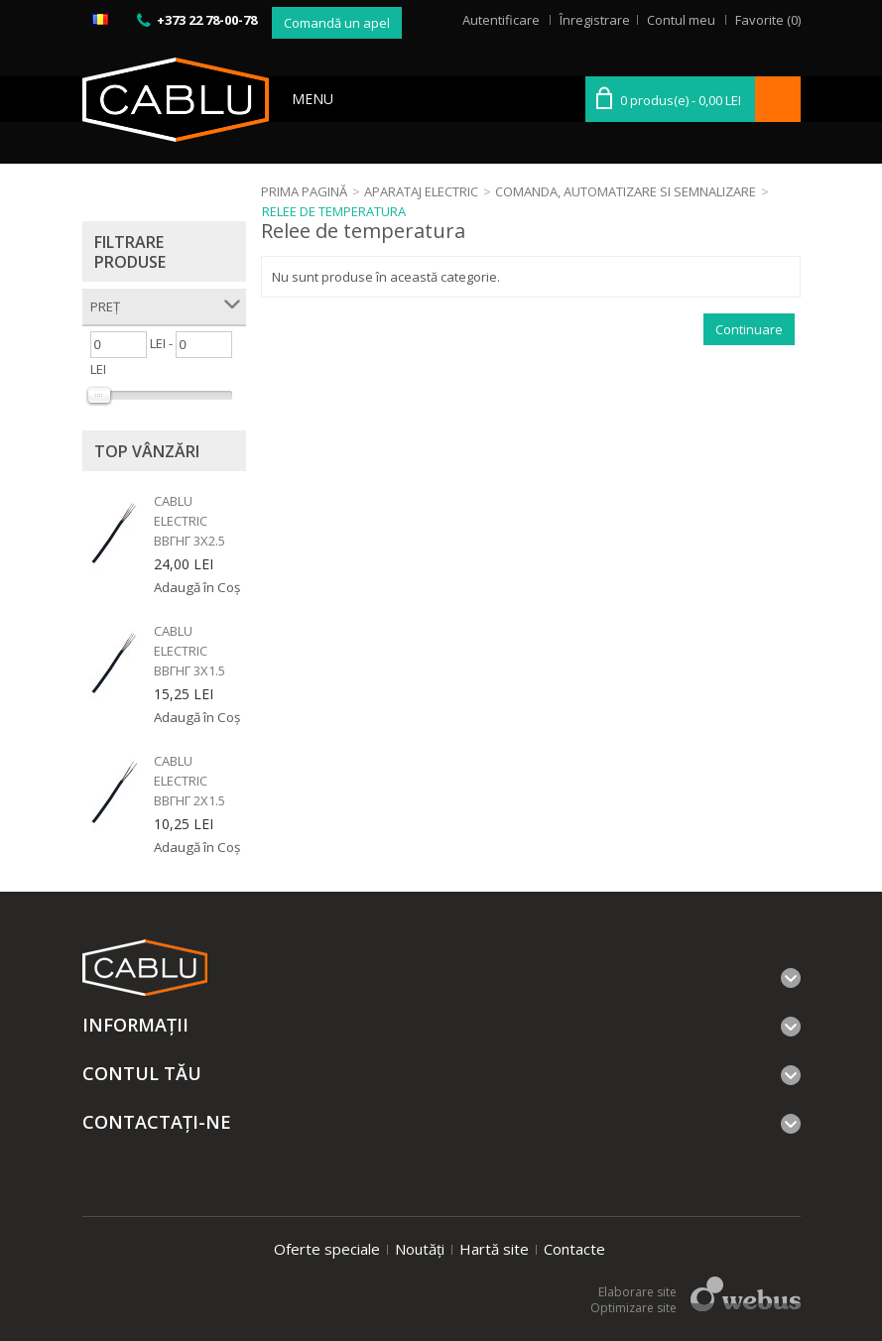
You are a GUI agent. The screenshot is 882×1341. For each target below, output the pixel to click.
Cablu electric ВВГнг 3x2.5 (189, 520)
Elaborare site (637, 1291)
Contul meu (681, 20)
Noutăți (419, 1249)
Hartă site (494, 1249)
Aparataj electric (421, 191)
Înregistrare (595, 20)
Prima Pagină (304, 191)
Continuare (749, 329)
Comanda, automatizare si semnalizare (625, 191)
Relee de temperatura (334, 211)
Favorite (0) (768, 20)
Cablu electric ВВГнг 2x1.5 (189, 780)
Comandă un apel (337, 23)
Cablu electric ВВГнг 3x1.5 (189, 650)
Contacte (574, 1249)
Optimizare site (633, 1307)
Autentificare (501, 20)
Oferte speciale (327, 1249)
